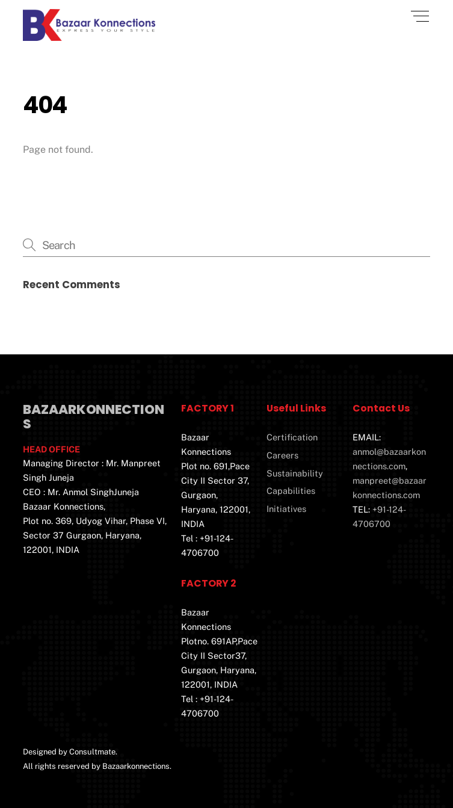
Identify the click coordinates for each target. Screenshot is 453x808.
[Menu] (420, 16)
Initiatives (286, 509)
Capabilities (291, 491)
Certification (292, 437)
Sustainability (295, 473)
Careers (282, 455)
